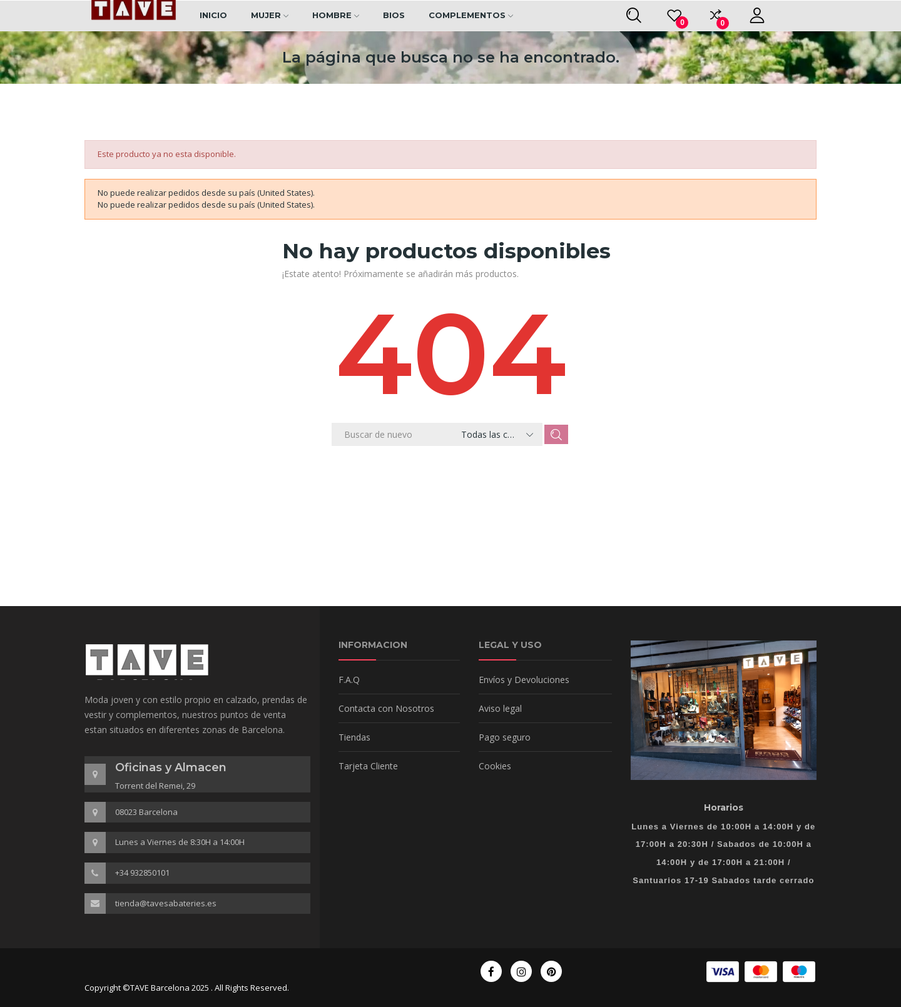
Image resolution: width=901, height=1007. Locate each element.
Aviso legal (500, 708)
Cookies (495, 766)
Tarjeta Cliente (368, 766)
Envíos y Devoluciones (524, 680)
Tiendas (354, 737)
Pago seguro (505, 737)
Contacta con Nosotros (386, 708)
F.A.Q (349, 680)
